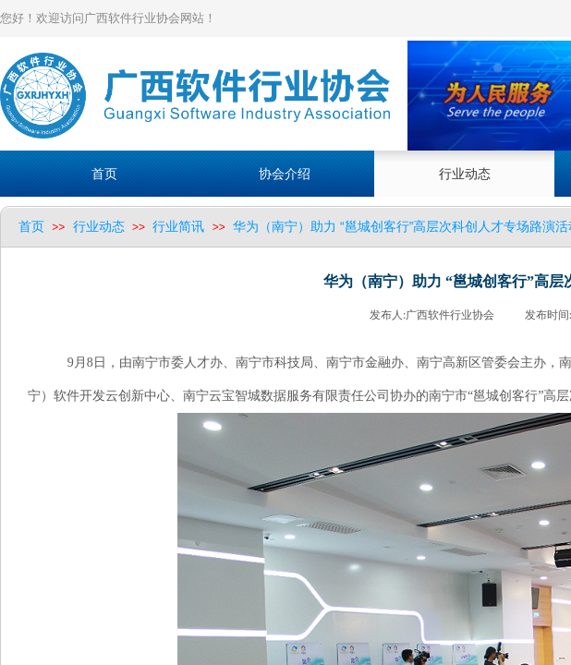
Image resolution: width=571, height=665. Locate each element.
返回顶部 (534, 554)
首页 (31, 226)
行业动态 (99, 226)
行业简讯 (178, 226)
